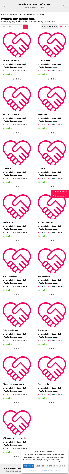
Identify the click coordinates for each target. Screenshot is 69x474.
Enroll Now (17, 79)
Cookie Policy (34, 470)
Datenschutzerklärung (46, 470)
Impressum (57, 470)
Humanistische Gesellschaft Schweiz (34, 4)
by (4, 64)
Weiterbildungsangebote (13, 67)
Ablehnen (40, 466)
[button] (65, 451)
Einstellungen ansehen (56, 466)
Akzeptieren (28, 466)
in (3, 67)
